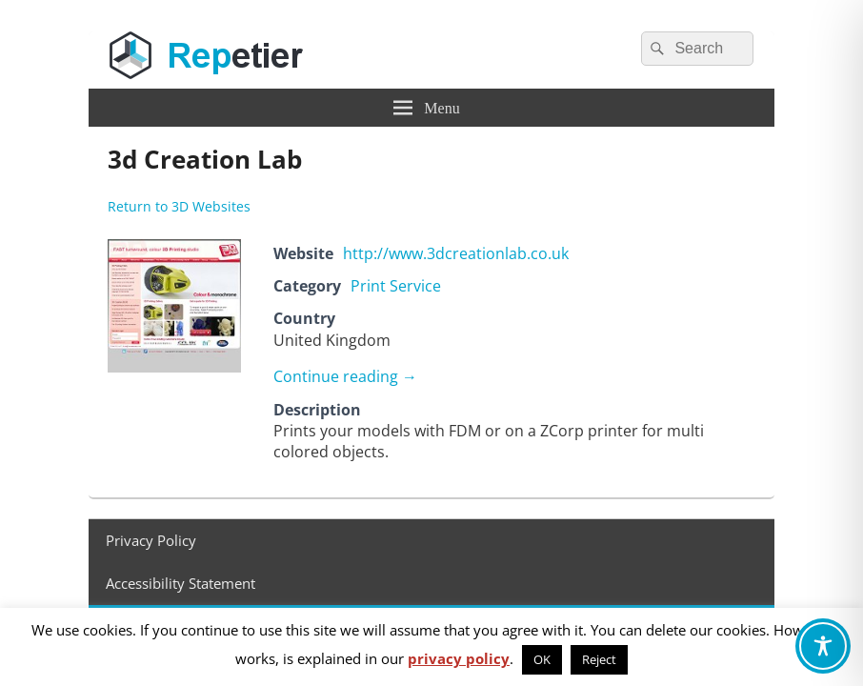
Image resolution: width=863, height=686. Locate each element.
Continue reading (345, 376)
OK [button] (542, 659)
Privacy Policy (151, 540)
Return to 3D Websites (179, 206)
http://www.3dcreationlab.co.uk (456, 253)
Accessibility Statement (180, 583)
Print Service (396, 285)
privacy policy (459, 658)
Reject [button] (599, 659)
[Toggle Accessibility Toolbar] (823, 646)
